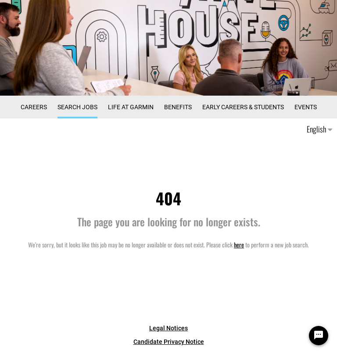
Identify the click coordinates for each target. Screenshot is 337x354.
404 (168, 198)
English (319, 129)
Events (305, 107)
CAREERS (34, 107)
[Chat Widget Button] (318, 335)
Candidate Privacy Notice (168, 341)
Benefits (178, 107)
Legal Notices (168, 328)
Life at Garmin (131, 107)
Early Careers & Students (243, 107)
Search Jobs (77, 107)
